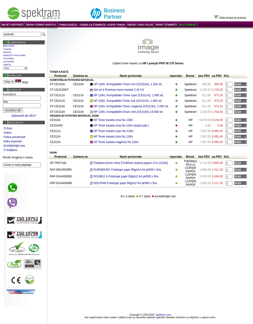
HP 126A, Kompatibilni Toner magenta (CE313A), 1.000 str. (131, 106)
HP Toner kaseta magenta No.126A (116, 142)
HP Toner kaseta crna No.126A (113, 120)
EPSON (7, 52)
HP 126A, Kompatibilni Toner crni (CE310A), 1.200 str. (128, 84)
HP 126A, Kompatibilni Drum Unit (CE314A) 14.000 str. (129, 112)
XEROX (7, 64)
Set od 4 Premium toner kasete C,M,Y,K (119, 89)
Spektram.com (163, 314)
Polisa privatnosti (14, 137)
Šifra (5, 102)
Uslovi (7, 132)
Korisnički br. (10, 94)
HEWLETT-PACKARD (14, 55)
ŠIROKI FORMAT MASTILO (41, 25)
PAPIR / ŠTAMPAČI (166, 25)
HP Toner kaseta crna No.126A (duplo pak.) (121, 125)
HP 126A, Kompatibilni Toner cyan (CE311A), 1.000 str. (129, 95)
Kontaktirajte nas (14, 145)
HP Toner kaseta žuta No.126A (113, 136)
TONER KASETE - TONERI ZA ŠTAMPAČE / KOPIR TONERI (92, 25)
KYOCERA (8, 58)
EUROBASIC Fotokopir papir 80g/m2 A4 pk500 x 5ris (127, 169)
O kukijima (10, 150)
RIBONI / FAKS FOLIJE (140, 25)
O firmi (8, 128)
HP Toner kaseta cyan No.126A (114, 131)
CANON (7, 49)
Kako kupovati (13, 141)
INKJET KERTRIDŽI (13, 25)
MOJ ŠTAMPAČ (187, 25)
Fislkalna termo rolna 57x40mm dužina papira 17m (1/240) (131, 163)
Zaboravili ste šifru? (23, 115)
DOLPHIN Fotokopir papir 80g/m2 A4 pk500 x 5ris (125, 183)
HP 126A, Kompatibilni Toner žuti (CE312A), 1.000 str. (128, 100)
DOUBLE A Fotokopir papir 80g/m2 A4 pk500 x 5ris (126, 176)
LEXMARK (8, 61)
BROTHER (8, 46)
